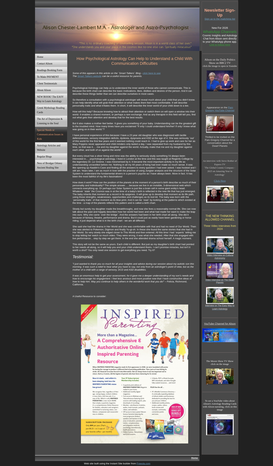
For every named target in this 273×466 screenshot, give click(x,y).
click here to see (152, 73)
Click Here (220, 180)
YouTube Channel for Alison (220, 323)
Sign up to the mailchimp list (220, 19)
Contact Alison (45, 63)
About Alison (44, 90)
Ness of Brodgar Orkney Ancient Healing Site (49, 165)
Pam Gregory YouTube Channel (219, 109)
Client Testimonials (47, 83)
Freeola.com (143, 463)
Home (40, 57)
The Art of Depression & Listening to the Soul (50, 121)
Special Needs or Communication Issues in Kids (50, 134)
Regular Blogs (44, 156)
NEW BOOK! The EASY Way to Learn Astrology (50, 99)
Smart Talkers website (89, 76)
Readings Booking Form (49, 70)
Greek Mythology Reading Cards (51, 110)
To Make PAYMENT (48, 76)
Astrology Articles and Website (48, 147)
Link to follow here (219, 44)
